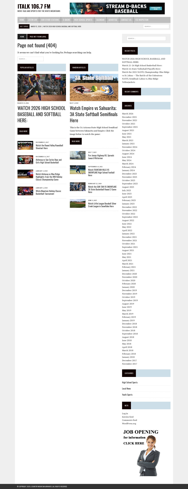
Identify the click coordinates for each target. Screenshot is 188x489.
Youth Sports (127, 394)
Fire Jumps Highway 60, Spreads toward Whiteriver (101, 157)
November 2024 (129, 147)
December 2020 (129, 273)
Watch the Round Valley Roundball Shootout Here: (49, 147)
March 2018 (127, 350)
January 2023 (128, 203)
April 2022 (127, 230)
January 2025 (128, 143)
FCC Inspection (141, 19)
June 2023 (127, 193)
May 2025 (126, 137)
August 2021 (128, 250)
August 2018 (128, 337)
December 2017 (129, 360)
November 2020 (129, 277)
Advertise (112, 19)
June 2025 (127, 133)
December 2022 (129, 207)
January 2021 (128, 270)
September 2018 (130, 333)
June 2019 (127, 307)
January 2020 (128, 287)
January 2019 (128, 320)
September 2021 (130, 247)
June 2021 (127, 253)
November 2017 (129, 363)
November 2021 (129, 240)
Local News (126, 388)
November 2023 (129, 177)
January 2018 (128, 357)
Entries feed (128, 416)
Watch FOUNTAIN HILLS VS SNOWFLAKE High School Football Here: (101, 172)
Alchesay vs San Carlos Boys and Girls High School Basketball (50, 161)
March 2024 (127, 163)
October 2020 (128, 280)
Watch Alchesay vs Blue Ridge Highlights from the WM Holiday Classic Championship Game (48, 177)
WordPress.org (129, 423)
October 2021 (128, 243)
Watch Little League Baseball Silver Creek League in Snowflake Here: (102, 205)
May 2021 (126, 257)
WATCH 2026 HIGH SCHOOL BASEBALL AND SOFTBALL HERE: (41, 114)
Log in (125, 413)
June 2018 (127, 340)
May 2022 (126, 227)
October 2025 (128, 123)
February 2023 (129, 200)
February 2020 (129, 283)
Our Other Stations (49, 19)
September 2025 (130, 127)
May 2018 (126, 343)
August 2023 (128, 187)
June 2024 (127, 157)
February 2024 (129, 167)
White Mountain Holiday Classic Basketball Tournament (48, 192)
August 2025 (128, 130)
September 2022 (130, 217)
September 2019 (130, 300)
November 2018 (129, 327)
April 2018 (127, 347)
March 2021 (127, 263)
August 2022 (128, 220)
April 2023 (127, 197)
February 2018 (129, 353)
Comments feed (129, 420)
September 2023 (130, 183)
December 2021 (129, 237)
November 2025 (129, 120)
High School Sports (83, 19)
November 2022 (129, 210)
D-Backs (66, 19)
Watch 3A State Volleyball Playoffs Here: (141, 68)
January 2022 (128, 233)
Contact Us (126, 19)
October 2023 (128, 180)
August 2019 (128, 303)
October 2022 (128, 213)
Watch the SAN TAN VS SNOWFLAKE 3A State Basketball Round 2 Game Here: (102, 189)
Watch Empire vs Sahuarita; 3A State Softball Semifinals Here (93, 114)
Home (21, 19)
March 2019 (127, 313)
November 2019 (129, 293)
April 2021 (127, 260)
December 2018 (129, 323)
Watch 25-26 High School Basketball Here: (142, 65)
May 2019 (126, 310)
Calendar (100, 19)
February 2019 (129, 317)
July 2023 (126, 190)
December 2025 (129, 117)
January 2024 (128, 170)
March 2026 (127, 113)
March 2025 (127, 140)
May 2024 (126, 160)
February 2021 (129, 267)
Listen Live (32, 19)
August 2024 (128, 153)
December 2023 (129, 173)
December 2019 (129, 290)
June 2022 (127, 223)
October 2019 (128, 297)
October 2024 (128, 150)
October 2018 (128, 330)
